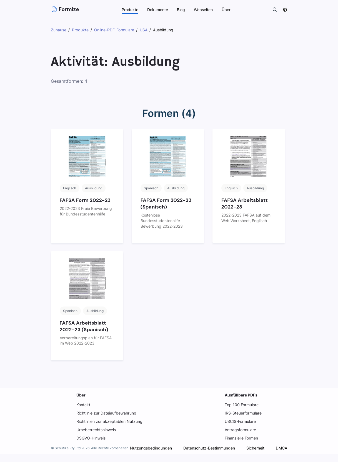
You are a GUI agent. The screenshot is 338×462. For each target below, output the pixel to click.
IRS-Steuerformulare (243, 413)
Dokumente (157, 9)
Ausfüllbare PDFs (240, 395)
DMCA (281, 457)
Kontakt (83, 404)
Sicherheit (255, 457)
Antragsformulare (240, 429)
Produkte (129, 9)
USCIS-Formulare (240, 421)
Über (80, 395)
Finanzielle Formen (241, 438)
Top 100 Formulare (241, 404)
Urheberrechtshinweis (96, 429)
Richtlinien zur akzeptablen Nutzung (109, 421)
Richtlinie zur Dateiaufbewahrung (106, 413)
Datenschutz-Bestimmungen (208, 457)
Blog (180, 9)
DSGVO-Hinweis (91, 438)
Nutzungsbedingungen (150, 457)
